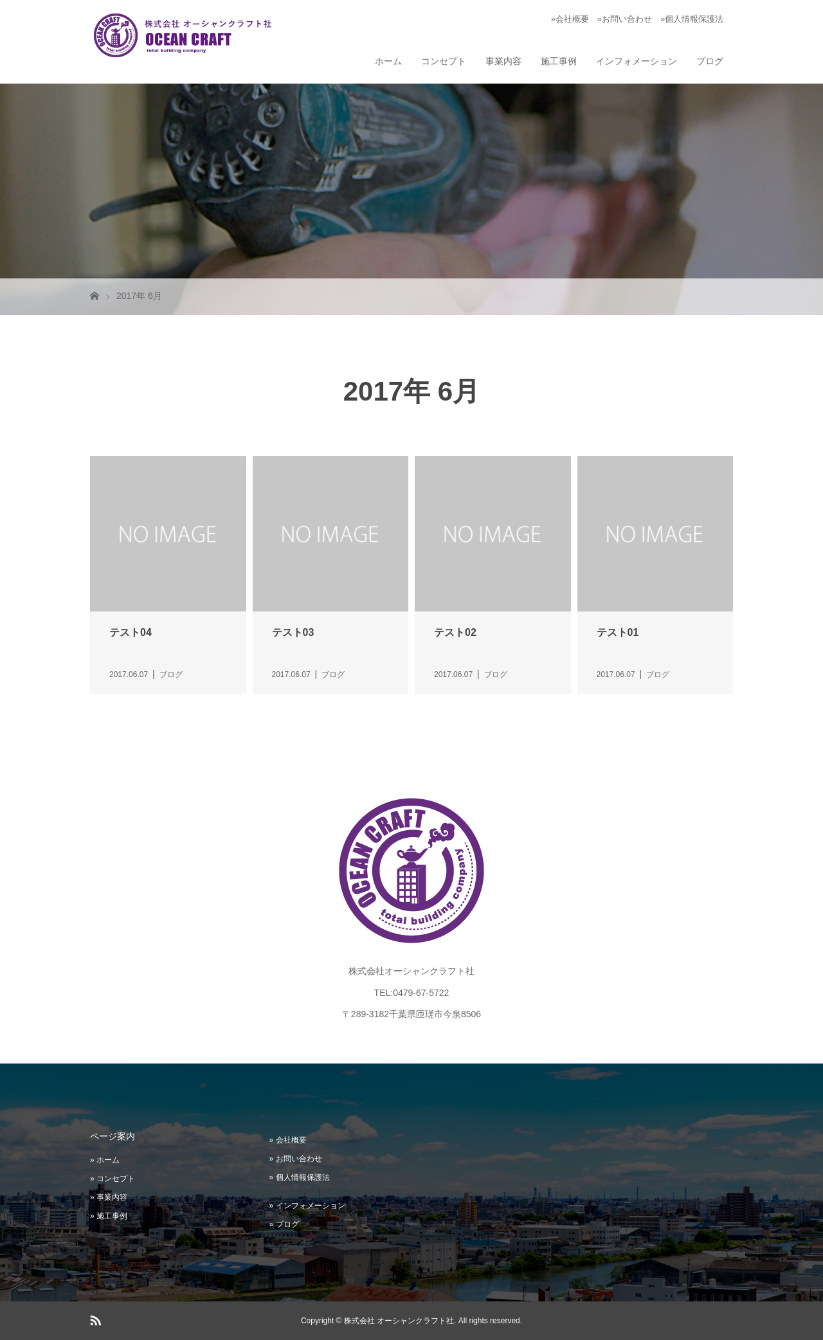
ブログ (709, 61)
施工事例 (559, 61)
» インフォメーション (307, 1205)
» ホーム (105, 1159)
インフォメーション (636, 61)
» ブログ (284, 1224)
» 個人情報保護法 (299, 1177)
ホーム (388, 61)
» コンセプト (112, 1178)
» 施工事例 (108, 1215)
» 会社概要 (288, 1140)
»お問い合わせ (624, 19)
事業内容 (503, 61)
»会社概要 (570, 19)
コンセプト (443, 61)
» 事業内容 (108, 1197)
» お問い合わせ (295, 1158)
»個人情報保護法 (691, 19)
